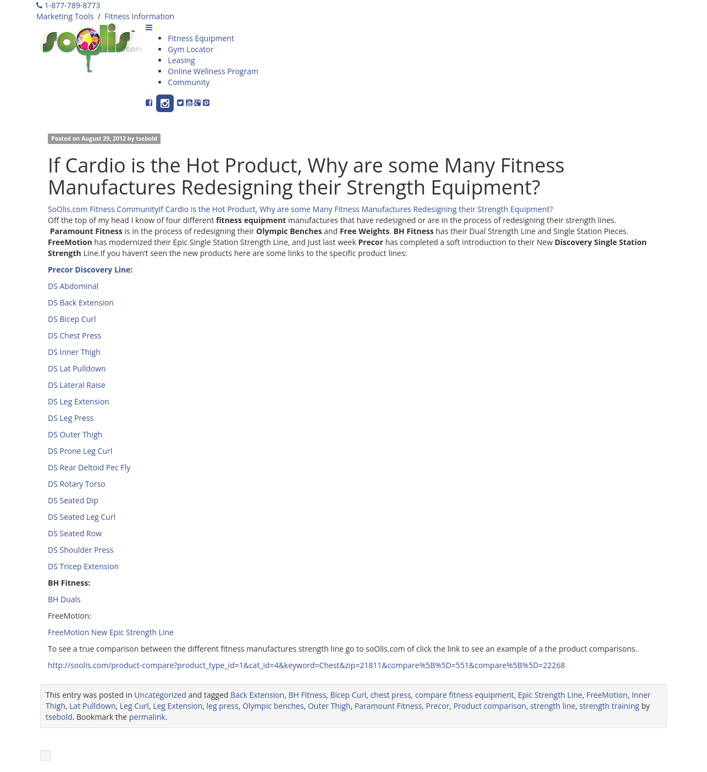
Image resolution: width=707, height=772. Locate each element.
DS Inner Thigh (74, 352)
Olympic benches (273, 706)
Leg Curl (134, 706)
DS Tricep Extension (83, 566)
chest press (391, 695)
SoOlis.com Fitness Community (103, 209)
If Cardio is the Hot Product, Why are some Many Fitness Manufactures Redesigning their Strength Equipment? (355, 209)
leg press (223, 706)
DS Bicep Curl (72, 319)
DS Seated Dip (73, 500)
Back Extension (257, 695)
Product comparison (490, 706)
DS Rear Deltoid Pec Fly (89, 467)
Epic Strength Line (550, 695)
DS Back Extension (81, 302)
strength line (552, 706)
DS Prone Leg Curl (80, 451)
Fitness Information (139, 16)
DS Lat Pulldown (77, 368)
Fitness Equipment (201, 38)
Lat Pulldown (92, 706)
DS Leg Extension (78, 401)
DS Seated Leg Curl (81, 517)
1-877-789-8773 (68, 5)
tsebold (146, 138)
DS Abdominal (73, 286)
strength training (609, 706)
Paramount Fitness (388, 706)
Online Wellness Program (213, 71)
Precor (438, 706)
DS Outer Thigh (75, 434)
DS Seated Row (75, 533)
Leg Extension (177, 706)
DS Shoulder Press (80, 550)
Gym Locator (190, 49)
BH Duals (64, 599)
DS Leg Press (70, 418)
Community (188, 82)
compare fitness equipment (464, 695)
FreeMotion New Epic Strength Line (111, 632)
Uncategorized (160, 695)
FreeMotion (606, 695)
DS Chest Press (74, 335)
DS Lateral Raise (77, 385)
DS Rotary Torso (77, 484)
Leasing (181, 60)
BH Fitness (308, 695)
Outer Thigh (329, 706)
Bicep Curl (348, 695)
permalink (147, 717)
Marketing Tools (64, 16)
